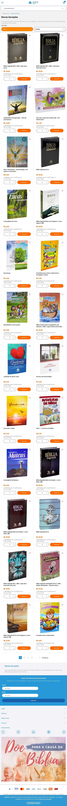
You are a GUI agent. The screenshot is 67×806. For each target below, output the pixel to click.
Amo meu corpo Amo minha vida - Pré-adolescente (48, 118)
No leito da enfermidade (44, 376)
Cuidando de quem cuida (11, 376)
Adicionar (24, 79)
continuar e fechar (34, 803)
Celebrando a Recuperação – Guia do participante (15, 118)
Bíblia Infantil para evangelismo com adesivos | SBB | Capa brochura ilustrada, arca (49, 325)
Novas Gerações (15, 13)
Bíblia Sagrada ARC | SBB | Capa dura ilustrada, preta (47, 67)
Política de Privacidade (45, 799)
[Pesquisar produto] (63, 9)
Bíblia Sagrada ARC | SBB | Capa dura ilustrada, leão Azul (15, 584)
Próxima (45, 658)
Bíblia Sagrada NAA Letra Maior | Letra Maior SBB (48, 481)
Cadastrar (33, 700)
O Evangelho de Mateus (11, 480)
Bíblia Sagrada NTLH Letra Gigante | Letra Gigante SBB (17, 636)
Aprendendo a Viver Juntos (12, 325)
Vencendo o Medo (9, 428)
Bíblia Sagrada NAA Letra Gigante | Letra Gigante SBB (49, 222)
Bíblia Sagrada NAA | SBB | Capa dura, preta (15, 67)
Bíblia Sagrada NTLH (42, 169)
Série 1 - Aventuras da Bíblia (45, 428)
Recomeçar (7, 273)
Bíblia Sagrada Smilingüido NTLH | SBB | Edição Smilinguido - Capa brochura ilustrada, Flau (48, 584)
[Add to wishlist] (29, 35)
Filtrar (17, 29)
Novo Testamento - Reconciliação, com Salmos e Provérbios (16, 170)
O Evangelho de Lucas (10, 221)
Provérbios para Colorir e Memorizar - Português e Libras (48, 274)
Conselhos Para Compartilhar (45, 635)
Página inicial (6, 13)
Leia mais (4, 25)
